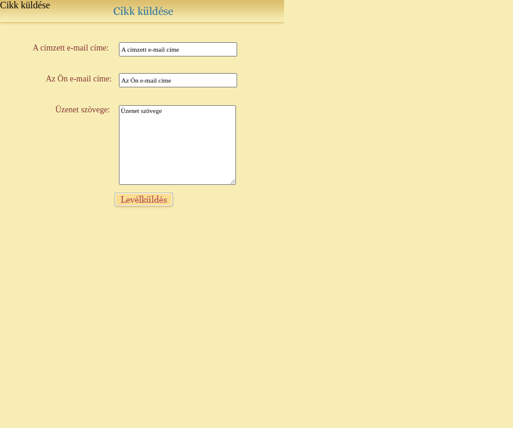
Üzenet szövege (177, 145)
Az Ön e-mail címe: (79, 78)
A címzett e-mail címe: (71, 47)
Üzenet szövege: (82, 109)
